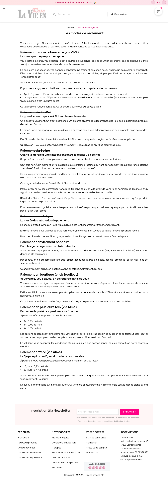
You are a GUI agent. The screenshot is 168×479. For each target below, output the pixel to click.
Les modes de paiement (29, 457)
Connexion (91, 442)
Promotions (23, 437)
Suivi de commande (96, 437)
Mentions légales (60, 437)
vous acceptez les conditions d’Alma (54, 343)
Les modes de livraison (29, 452)
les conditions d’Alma (42, 384)
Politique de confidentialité (66, 452)
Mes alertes (92, 452)
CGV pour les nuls (61, 457)
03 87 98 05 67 (141, 452)
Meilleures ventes (26, 447)
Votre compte (95, 432)
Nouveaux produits (27, 442)
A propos (56, 447)
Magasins (57, 467)
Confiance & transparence (65, 462)
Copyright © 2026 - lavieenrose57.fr (84, 475)
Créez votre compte (96, 447)
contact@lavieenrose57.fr (132, 459)
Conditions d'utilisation (64, 442)
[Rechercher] (80, 14)
